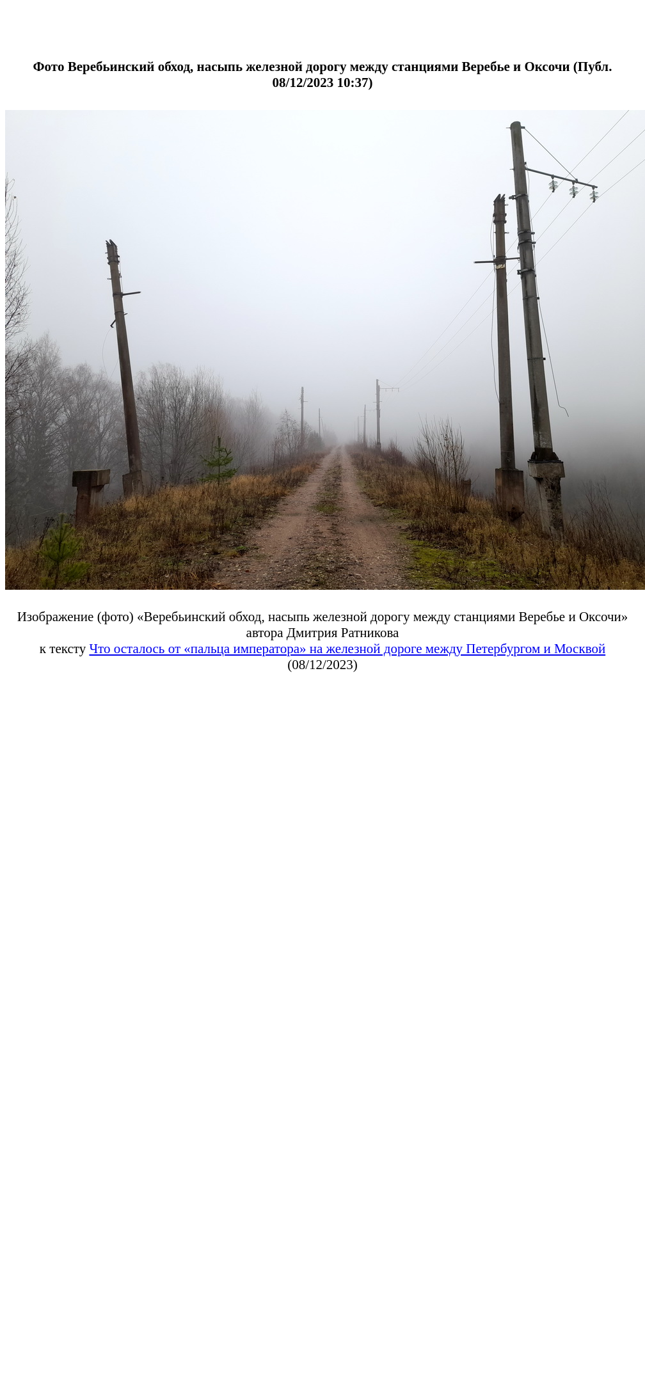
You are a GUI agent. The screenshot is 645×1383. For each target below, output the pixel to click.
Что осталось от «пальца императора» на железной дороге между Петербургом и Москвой (347, 648)
